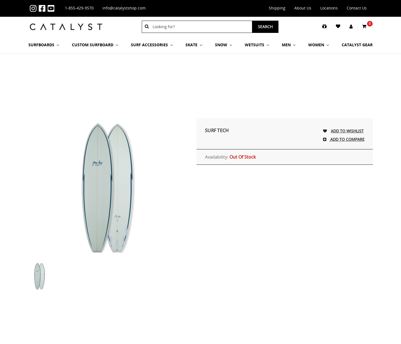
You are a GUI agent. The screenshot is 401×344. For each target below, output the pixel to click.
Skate (193, 44)
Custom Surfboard (95, 44)
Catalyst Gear (357, 44)
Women (318, 44)
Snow (223, 44)
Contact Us (357, 8)
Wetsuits (257, 44)
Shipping (277, 8)
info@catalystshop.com (124, 8)
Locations (329, 8)
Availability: (230, 157)
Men (288, 44)
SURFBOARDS (43, 44)
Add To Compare (347, 139)
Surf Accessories (152, 44)
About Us (302, 8)
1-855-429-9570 (79, 8)
